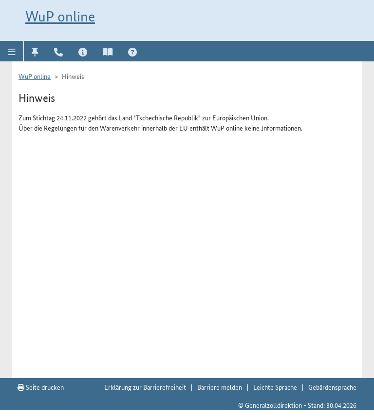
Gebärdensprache (332, 387)
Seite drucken (41, 387)
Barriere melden (219, 387)
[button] (12, 51)
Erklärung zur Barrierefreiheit (145, 387)
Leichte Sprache (275, 387)
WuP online (60, 16)
